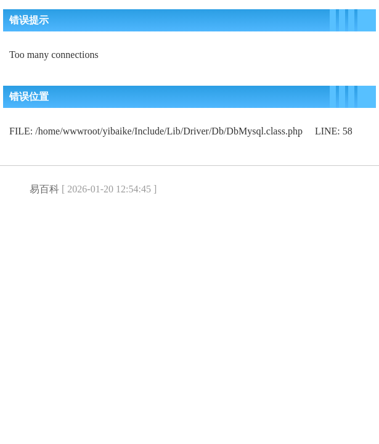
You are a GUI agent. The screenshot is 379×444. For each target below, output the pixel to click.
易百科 (44, 189)
